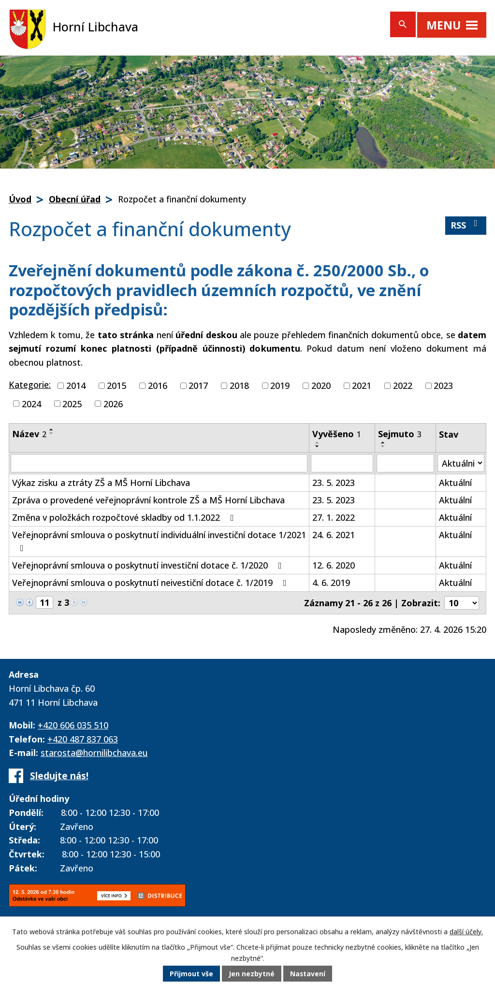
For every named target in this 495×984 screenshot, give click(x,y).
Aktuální (455, 482)
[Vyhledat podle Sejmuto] (405, 463)
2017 (198, 385)
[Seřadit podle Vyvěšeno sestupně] (317, 446)
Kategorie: (30, 384)
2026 (113, 403)
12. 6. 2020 (333, 565)
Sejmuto (400, 434)
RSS (466, 225)
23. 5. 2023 (333, 482)
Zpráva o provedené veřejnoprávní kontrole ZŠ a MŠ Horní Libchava (148, 500)
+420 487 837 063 (82, 739)
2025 (72, 403)
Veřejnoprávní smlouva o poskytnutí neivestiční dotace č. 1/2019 (151, 582)
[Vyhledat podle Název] (159, 463)
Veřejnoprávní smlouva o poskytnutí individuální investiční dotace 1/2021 (159, 541)
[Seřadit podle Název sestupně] (51, 433)
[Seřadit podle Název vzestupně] (51, 429)
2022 (402, 385)
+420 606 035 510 (73, 725)
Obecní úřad (75, 199)
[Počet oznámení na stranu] (461, 603)
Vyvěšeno (336, 434)
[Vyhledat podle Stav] (460, 463)
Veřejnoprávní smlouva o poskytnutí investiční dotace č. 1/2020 (149, 565)
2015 (116, 385)
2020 (321, 385)
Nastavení (308, 974)
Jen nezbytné (252, 974)
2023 (443, 385)
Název (29, 434)
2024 (31, 403)
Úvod (20, 199)
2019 (280, 385)
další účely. (466, 932)
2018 (239, 385)
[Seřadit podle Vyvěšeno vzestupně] (317, 442)
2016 (157, 385)
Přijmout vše (191, 974)
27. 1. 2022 (333, 517)
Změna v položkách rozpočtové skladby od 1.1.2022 (125, 517)
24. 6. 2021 (333, 535)
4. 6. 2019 (331, 582)
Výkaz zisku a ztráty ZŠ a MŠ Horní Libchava (101, 482)
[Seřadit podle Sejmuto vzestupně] (383, 442)
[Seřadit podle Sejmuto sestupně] (383, 446)
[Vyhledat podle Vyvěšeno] (342, 463)
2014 (76, 385)
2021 (361, 385)
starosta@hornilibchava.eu (94, 752)
